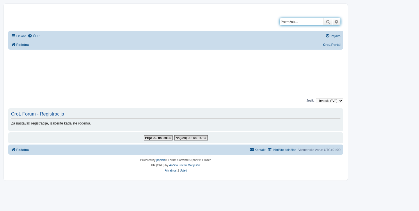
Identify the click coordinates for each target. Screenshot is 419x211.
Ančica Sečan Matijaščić (184, 165)
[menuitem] (34, 36)
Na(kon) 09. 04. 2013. (190, 138)
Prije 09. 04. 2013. (158, 138)
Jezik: (310, 100)
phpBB (160, 160)
